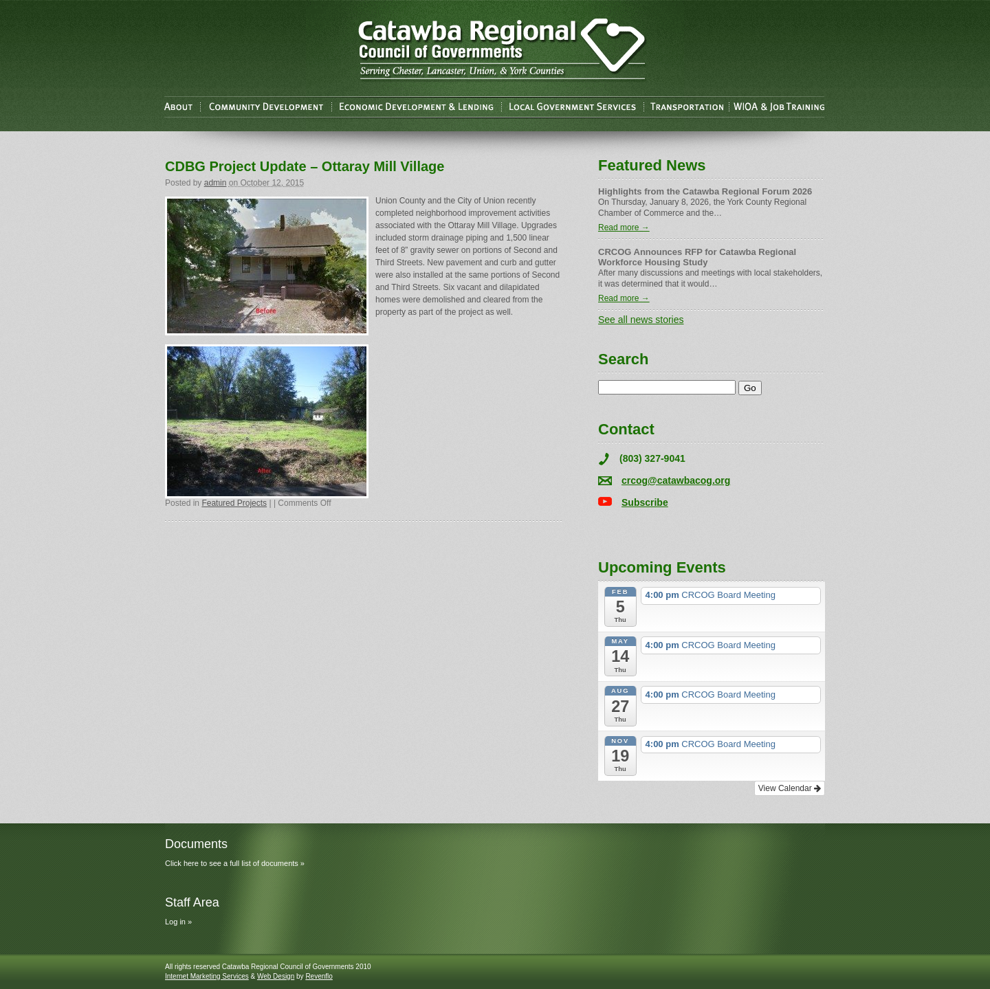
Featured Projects (234, 503)
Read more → (624, 227)
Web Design (275, 976)
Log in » (178, 922)
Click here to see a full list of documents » (235, 863)
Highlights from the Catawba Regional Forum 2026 (705, 191)
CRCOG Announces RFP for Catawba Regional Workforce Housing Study (697, 257)
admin (215, 183)
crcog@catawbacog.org (676, 480)
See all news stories (641, 319)
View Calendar (789, 788)
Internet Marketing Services (207, 976)
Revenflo (318, 976)
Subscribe (645, 502)
